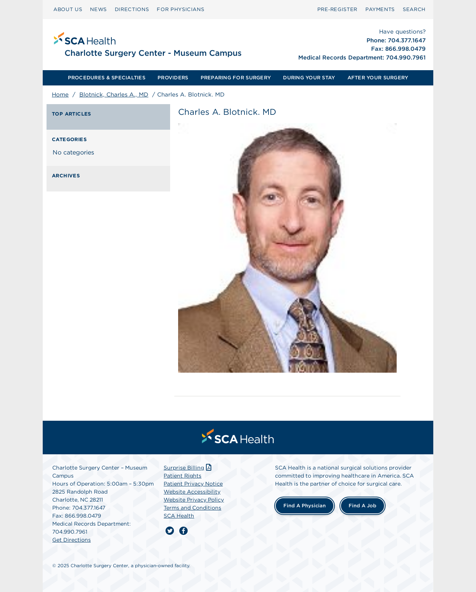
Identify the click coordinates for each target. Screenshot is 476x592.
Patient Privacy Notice (193, 484)
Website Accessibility (192, 492)
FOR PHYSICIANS (180, 9)
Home (60, 94)
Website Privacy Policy (194, 500)
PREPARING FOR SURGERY (236, 77)
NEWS (98, 9)
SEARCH (414, 9)
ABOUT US (67, 9)
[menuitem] (67, 9)
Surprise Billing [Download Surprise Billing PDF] (188, 468)
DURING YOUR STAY (309, 77)
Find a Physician (304, 505)
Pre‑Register (337, 9)
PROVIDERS (173, 77)
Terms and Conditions (192, 508)
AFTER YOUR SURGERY (377, 77)
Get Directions (71, 540)
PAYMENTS (380, 9)
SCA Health (179, 516)
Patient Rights (182, 476)
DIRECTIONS (132, 9)
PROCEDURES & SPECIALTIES (106, 77)
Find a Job (362, 505)
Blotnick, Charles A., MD (113, 94)
